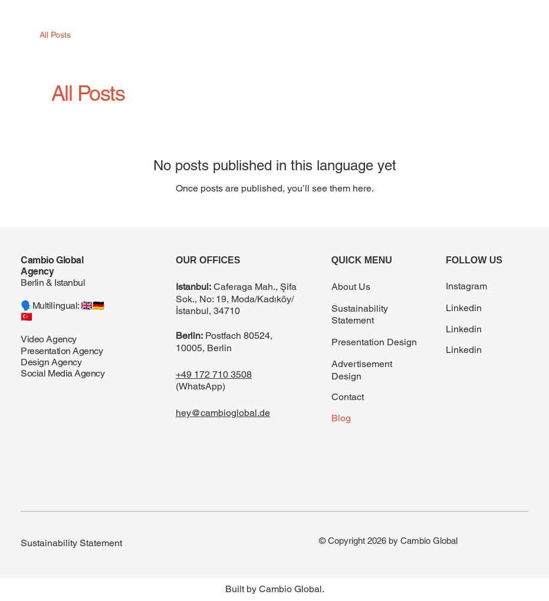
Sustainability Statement (359, 314)
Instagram (466, 286)
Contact (347, 396)
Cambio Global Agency (52, 266)
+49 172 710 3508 (214, 374)
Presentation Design (374, 342)
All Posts (55, 34)
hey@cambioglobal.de (223, 412)
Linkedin (464, 307)
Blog (341, 418)
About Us (350, 286)
